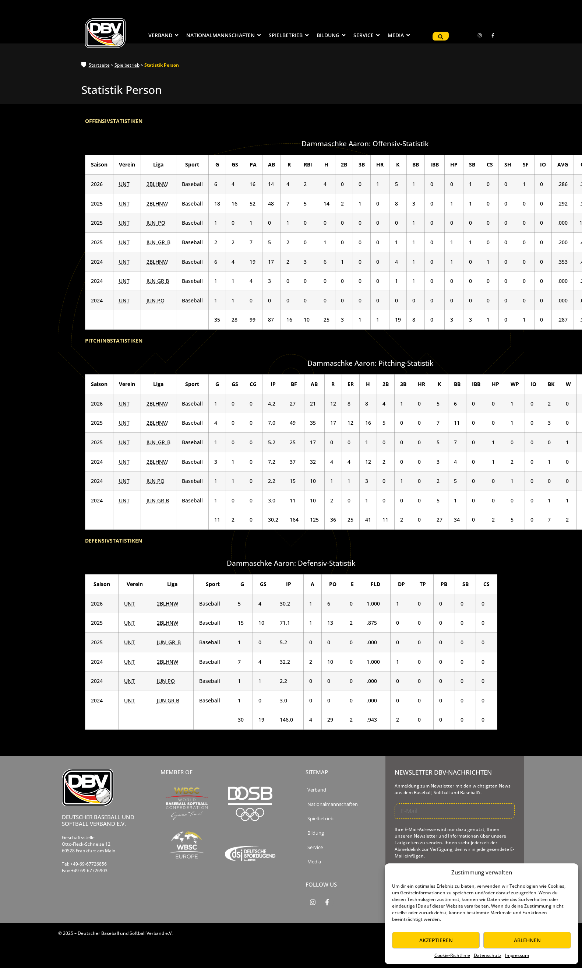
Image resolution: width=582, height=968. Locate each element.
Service (315, 847)
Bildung (315, 833)
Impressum (517, 955)
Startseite (99, 65)
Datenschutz (487, 955)
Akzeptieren (436, 940)
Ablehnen (527, 940)
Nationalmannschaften (332, 804)
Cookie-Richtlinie (452, 955)
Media (314, 862)
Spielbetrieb (127, 65)
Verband (316, 790)
